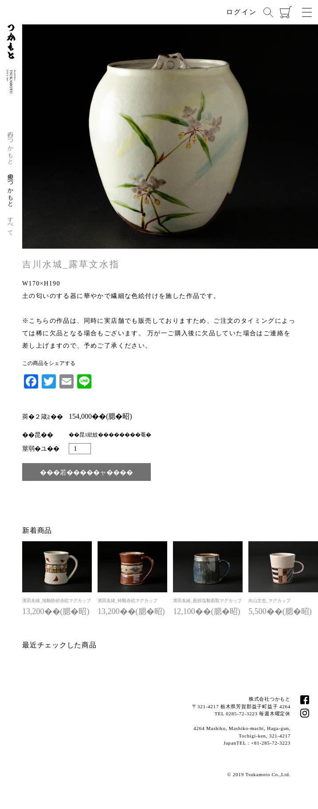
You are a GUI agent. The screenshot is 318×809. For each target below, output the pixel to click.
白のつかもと (11, 145)
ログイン (241, 12)
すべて (11, 223)
